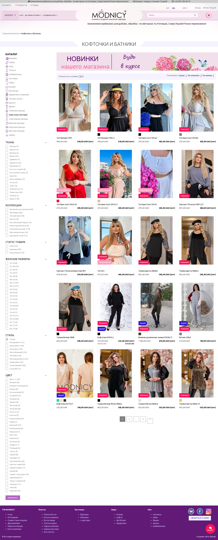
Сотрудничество (49, 15)
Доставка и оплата (32, 15)
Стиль (10, 335)
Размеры (6, 5)
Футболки (12, 91)
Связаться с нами (200, 518)
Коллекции (14, 205)
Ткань (10, 142)
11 (143, 419)
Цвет (9, 375)
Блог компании (14, 529)
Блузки (10, 87)
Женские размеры (18, 259)
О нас (21, 15)
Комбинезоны (14, 74)
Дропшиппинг (14, 523)
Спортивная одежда (17, 119)
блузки (120, 514)
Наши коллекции (15, 526)
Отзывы (34, 5)
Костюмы (12, 78)
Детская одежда (15, 131)
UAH (184, 8)
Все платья (49, 532)
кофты (120, 517)
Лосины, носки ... (15, 99)
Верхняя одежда (15, 123)
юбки (155, 517)
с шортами (85, 520)
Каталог (10, 15)
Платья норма (50, 523)
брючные (84, 514)
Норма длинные (51, 526)
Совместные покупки (17, 520)
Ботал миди (49, 520)
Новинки (11, 58)
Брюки (10, 106)
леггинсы (157, 514)
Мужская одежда (15, 127)
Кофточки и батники (16, 115)
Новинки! (62, 129)
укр (173, 8)
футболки (121, 520)
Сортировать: (173, 75)
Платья (11, 70)
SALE (9, 66)
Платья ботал (50, 514)
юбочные (84, 517)
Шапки (10, 135)
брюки (156, 520)
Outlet (10, 62)
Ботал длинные (51, 517)
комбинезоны (159, 526)
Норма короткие (51, 529)
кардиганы (121, 523)
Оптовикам (13, 517)
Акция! (102, 329)
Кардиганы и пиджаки (17, 95)
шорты (156, 523)
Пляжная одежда (15, 111)
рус (167, 8)
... (136, 419)
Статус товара (15, 242)
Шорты (10, 103)
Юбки (10, 83)
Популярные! (64, 190)
